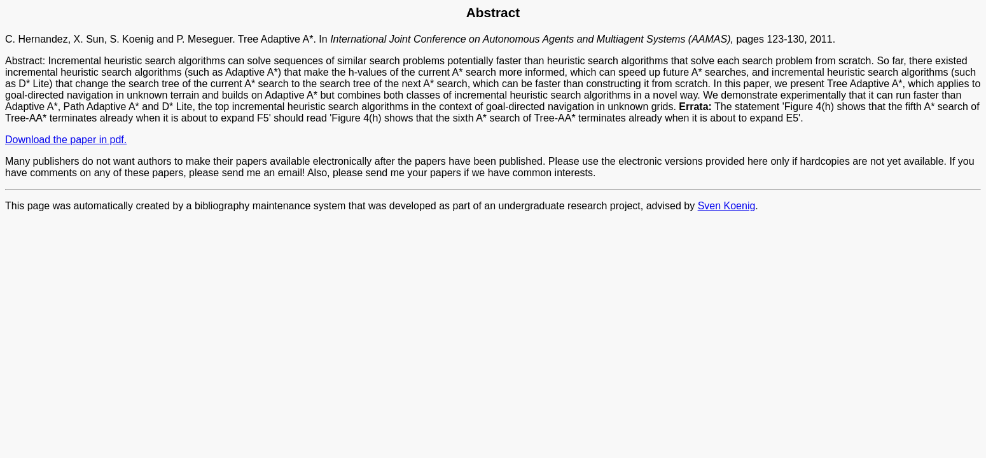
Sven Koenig (727, 205)
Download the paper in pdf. (66, 139)
